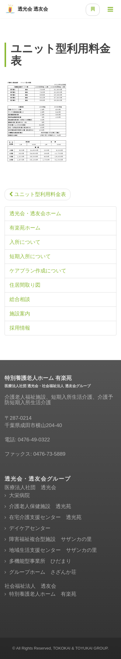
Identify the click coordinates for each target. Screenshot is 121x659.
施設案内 (19, 314)
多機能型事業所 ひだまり (40, 561)
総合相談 (19, 299)
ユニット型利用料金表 (37, 194)
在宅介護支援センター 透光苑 (45, 517)
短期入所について (30, 256)
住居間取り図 (24, 285)
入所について (24, 242)
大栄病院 (19, 495)
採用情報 (19, 328)
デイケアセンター (29, 528)
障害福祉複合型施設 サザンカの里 (50, 539)
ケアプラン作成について (37, 271)
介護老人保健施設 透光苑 (40, 506)
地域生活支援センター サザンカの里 (53, 550)
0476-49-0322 (34, 440)
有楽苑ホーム (24, 228)
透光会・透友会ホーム (35, 213)
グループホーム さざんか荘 (42, 572)
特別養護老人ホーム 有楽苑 (42, 594)
